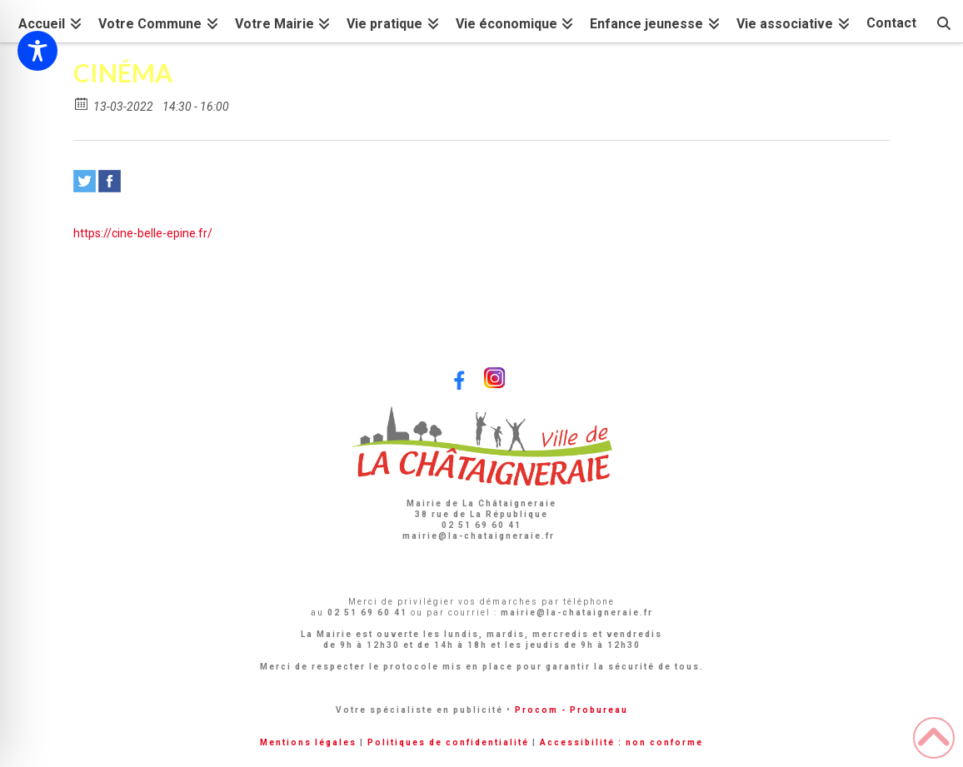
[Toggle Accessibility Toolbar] (37, 50)
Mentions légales (308, 742)
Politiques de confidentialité (448, 742)
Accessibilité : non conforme (621, 742)
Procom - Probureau (571, 710)
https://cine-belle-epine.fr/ (142, 233)
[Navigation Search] (944, 21)
